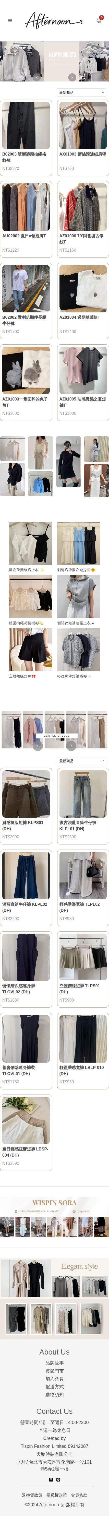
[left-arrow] (37, 77)
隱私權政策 (56, 1495)
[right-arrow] (72, 77)
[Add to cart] (99, 20)
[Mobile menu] (10, 20)
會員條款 (79, 1495)
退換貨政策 (32, 1495)
